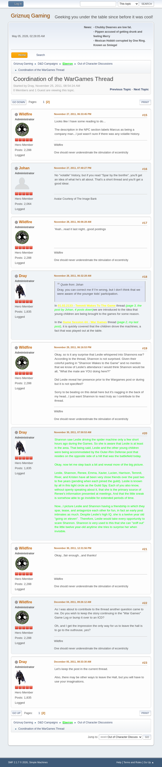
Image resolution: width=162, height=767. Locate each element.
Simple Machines (38, 762)
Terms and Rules (132, 762)
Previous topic (120, 89)
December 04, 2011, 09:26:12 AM (72, 602)
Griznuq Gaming (30, 16)
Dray (23, 276)
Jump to (92, 736)
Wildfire (25, 114)
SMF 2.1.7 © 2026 (18, 762)
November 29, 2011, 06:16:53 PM (72, 347)
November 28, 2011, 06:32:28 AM (72, 275)
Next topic (141, 89)
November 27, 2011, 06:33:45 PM (72, 114)
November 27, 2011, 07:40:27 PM (72, 168)
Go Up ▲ (149, 762)
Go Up (16, 713)
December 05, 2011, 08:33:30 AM (72, 661)
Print (145, 102)
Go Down (18, 102)
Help (118, 762)
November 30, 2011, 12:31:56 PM (72, 548)
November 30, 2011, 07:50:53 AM (72, 432)
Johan (24, 168)
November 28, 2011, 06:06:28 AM (72, 221)
